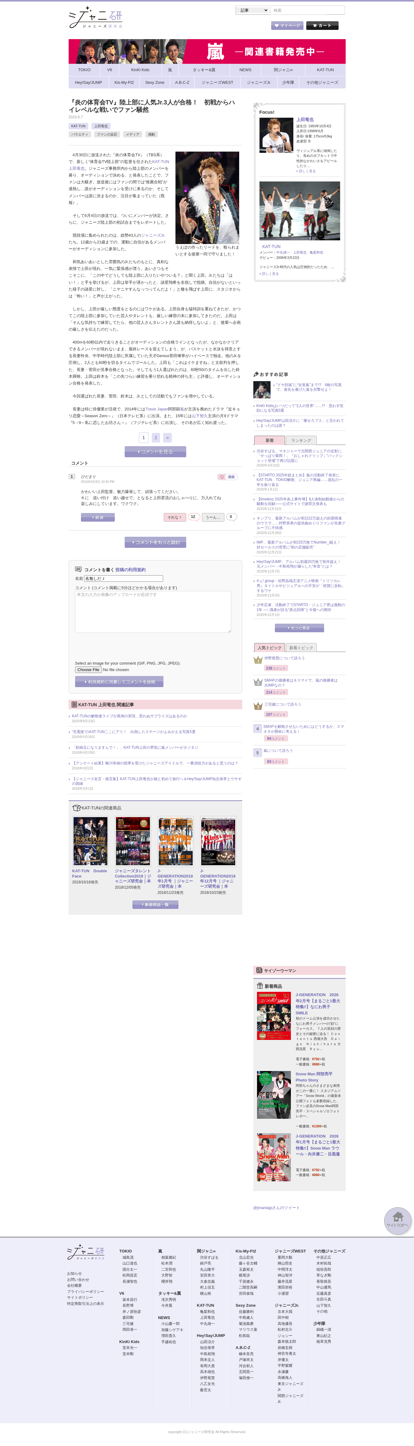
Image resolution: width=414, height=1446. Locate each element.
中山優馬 (323, 1288)
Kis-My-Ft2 (246, 1251)
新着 (270, 441)
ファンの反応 (107, 135)
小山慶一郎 (170, 1324)
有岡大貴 (207, 1366)
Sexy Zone (246, 1306)
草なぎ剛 (323, 1276)
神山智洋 (285, 1276)
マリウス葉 (248, 1330)
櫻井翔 (166, 1282)
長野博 (128, 1306)
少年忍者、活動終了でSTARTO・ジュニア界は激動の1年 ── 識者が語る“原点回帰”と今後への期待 (301, 608)
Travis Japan (156, 409)
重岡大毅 (285, 1258)
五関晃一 (246, 1372)
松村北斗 (285, 1330)
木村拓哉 (323, 1264)
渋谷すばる (209, 1258)
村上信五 (207, 1288)
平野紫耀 (285, 1366)
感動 (151, 135)
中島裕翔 (207, 1354)
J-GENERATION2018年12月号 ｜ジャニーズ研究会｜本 (217, 879)
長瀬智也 (130, 1282)
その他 (322, 1312)
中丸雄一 (283, 253)
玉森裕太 (246, 1270)
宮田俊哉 (246, 1294)
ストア (148, 27)
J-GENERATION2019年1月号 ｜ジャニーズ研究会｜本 (175, 879)
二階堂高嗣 (248, 1288)
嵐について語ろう (273, 753)
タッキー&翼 (169, 1294)
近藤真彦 (323, 1294)
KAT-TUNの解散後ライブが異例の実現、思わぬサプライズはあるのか (129, 717)
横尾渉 (244, 1276)
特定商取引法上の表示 (85, 1304)
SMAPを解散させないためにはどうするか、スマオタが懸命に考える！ (298, 729)
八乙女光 (207, 1384)
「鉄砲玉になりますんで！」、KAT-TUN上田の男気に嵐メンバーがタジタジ (135, 748)
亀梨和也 (316, 253)
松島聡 (244, 1336)
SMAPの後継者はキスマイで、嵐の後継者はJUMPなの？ (295, 683)
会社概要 (74, 1286)
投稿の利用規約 (130, 570)
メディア (132, 135)
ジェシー (285, 1336)
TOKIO (125, 1251)
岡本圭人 (207, 1360)
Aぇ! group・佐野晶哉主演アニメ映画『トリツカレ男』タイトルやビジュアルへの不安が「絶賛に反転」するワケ (301, 586)
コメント (83, 588)
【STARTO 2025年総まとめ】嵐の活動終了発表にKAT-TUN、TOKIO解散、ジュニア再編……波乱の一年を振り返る (300, 480)
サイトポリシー (80, 1298)
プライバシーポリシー (85, 1292)
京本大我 (285, 1312)
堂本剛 (128, 1354)
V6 (121, 1294)
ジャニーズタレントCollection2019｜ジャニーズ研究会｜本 (133, 876)
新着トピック (301, 648)
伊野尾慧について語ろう (279, 660)
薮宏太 (205, 1390)
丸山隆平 (207, 1270)
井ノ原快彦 (132, 1312)
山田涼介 (207, 1342)
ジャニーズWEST (290, 1251)
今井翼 (166, 1306)
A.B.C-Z (243, 1348)
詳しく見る (307, 171)
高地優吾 (285, 1324)
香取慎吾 (323, 1282)
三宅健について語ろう (277, 707)
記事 (182, 27)
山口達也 (130, 1264)
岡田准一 (130, 1330)
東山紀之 (323, 1336)
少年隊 (319, 1324)
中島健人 (246, 1318)
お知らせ (74, 1274)
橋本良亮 (246, 1354)
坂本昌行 (130, 1300)
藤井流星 (285, 1282)
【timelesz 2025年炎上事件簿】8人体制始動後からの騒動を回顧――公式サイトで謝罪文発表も (300, 502)
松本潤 (166, 1264)
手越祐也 (168, 1342)
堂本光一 (130, 1348)
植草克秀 (323, 1342)
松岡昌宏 (130, 1276)
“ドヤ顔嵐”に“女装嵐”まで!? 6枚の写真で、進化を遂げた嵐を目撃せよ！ (309, 388)
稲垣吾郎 (323, 1270)
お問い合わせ (78, 1280)
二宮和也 (168, 1270)
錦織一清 (323, 1330)
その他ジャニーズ (329, 1251)
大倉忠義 (207, 1282)
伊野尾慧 (207, 1378)
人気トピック (270, 648)
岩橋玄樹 (285, 1348)
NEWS (164, 1318)
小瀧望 (283, 1294)
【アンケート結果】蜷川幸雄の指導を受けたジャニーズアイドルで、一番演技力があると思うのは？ (155, 764)
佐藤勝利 (246, 1312)
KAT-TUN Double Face (89, 874)
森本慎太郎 (287, 1342)
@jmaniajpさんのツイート (276, 1208)
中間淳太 (285, 1270)
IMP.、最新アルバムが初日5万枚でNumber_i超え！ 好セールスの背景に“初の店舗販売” (301, 545)
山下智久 (200, 416)
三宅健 (128, 1324)
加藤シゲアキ (172, 1330)
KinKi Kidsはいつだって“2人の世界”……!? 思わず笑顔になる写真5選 (300, 408)
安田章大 (207, 1276)
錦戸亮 (205, 1264)
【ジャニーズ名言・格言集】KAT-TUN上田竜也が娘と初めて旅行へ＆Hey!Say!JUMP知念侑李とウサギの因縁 (157, 782)
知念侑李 (207, 1348)
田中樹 (283, 1318)
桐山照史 (285, 1264)
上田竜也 (101, 126)
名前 (79, 579)
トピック (216, 27)
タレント (250, 27)
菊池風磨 (246, 1324)
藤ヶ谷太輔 (248, 1264)
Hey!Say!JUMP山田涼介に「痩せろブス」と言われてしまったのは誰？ (300, 423)
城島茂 (128, 1258)
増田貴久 (168, 1336)
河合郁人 (246, 1366)
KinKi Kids (129, 1342)
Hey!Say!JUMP (211, 1336)
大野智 (166, 1276)
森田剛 (128, 1318)
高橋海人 (285, 1378)
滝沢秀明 (168, 1300)
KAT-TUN (78, 126)
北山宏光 (246, 1258)
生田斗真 (323, 1300)
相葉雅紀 (168, 1258)
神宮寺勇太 (287, 1354)
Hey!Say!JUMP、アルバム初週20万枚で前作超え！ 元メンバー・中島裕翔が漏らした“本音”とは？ (301, 564)
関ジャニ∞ (206, 1251)
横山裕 (205, 1294)
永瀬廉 (283, 1372)
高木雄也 (207, 1372)
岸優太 (283, 1360)
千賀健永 (246, 1282)
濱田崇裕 (285, 1288)
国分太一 (130, 1270)
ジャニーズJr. (153, 236)
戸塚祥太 (246, 1360)
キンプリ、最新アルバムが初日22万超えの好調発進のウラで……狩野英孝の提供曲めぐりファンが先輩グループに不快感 (301, 524)
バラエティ (79, 135)
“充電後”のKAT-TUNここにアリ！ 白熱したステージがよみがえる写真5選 (133, 732)
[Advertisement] (299, 328)
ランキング (301, 441)
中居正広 (323, 1258)
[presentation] (122, 643)
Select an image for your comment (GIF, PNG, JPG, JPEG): (128, 664)
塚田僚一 (246, 1378)
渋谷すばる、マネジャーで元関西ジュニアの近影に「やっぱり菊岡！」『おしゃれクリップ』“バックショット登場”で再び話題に (300, 456)
